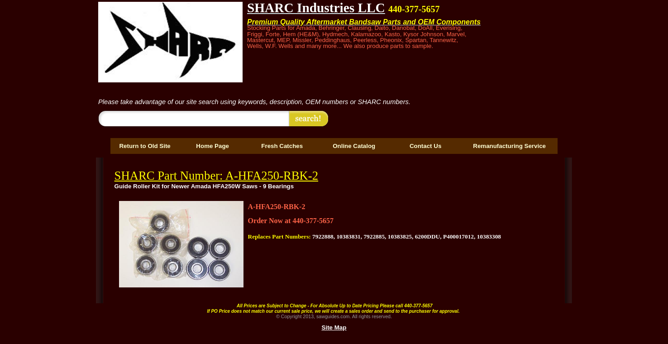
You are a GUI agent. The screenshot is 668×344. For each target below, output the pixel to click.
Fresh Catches (282, 146)
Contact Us (425, 146)
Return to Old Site (144, 146)
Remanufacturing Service (509, 146)
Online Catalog (354, 146)
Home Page (212, 146)
